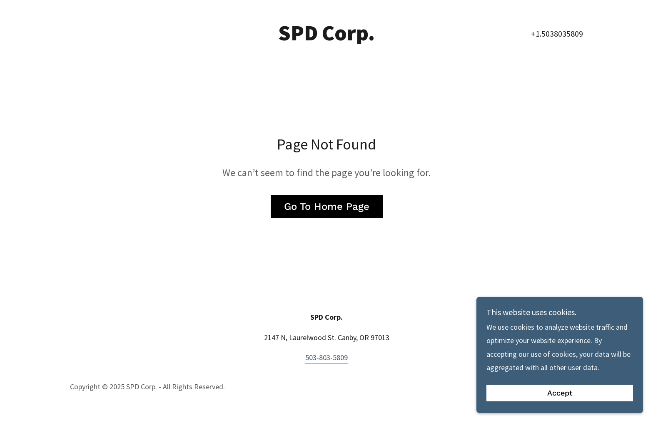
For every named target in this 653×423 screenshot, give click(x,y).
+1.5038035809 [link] (557, 33)
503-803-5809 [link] (326, 357)
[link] (326, 37)
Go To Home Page (326, 206)
